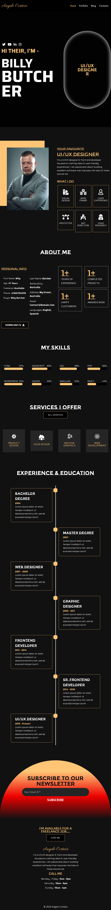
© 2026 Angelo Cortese (56, 906)
